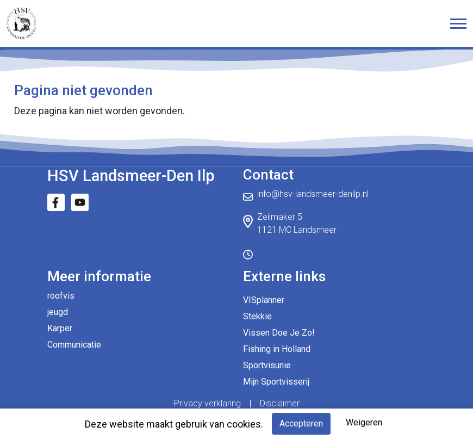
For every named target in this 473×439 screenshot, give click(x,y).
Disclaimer (280, 403)
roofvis (60, 295)
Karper (59, 328)
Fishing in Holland (276, 349)
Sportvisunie (267, 365)
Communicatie (74, 344)
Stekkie (257, 316)
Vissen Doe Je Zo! (279, 332)
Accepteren (301, 423)
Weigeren (364, 422)
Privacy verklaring (207, 403)
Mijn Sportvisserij (276, 381)
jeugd (57, 312)
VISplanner (263, 300)
